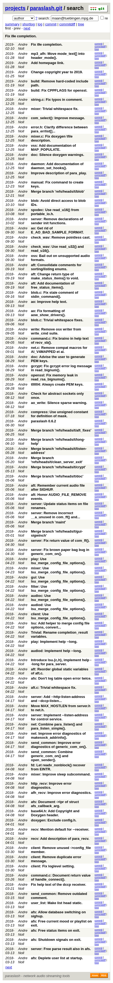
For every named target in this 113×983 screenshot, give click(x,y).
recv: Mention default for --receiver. (60, 829)
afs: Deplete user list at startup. (57, 958)
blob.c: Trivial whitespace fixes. (57, 320)
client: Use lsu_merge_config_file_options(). (58, 616)
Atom (95, 975)
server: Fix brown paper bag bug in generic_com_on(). (60, 552)
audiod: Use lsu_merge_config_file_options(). (58, 607)
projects (15, 8)
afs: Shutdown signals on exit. (56, 940)
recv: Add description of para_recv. (60, 839)
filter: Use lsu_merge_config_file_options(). (58, 588)
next (27, 28)
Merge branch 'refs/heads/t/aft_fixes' (61, 430)
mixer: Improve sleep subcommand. (61, 774)
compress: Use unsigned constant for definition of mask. (59, 414)
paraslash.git (46, 8)
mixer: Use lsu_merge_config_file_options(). (58, 570)
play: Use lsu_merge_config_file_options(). (58, 561)
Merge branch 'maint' (48, 522)
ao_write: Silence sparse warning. (59, 403)
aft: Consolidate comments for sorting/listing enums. (56, 267)
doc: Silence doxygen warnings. (57, 155)
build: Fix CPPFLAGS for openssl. (59, 90)
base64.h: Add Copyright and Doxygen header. (55, 813)
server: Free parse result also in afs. (61, 949)
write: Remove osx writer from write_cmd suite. (56, 331)
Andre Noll (22, 46)
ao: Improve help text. (49, 302)
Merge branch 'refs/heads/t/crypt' (58, 467)
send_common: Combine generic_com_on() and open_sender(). (52, 756)
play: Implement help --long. (54, 642)
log (40, 24)
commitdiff (67, 24)
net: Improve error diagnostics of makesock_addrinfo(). (58, 735)
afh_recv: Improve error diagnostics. (61, 793)
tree (81, 24)
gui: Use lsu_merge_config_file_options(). (58, 579)
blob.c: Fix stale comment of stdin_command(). (54, 294)
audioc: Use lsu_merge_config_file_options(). (58, 598)
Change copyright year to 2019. (57, 72)
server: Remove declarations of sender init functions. (57, 221)
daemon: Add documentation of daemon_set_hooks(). (57, 166)
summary (12, 24)
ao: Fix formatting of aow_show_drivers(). (48, 313)
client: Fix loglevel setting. (53, 866)
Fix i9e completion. (21, 36)
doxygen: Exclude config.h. (53, 820)
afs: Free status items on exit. (55, 930)
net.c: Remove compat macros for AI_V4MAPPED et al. (59, 350)
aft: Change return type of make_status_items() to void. (55, 276)
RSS (103, 975)
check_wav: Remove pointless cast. (60, 237)
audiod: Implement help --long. (56, 651)
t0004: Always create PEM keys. (57, 384)
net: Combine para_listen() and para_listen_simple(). (56, 726)
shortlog (28, 24)
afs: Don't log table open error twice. (61, 678)
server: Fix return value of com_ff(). (60, 541)
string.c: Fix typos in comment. (57, 100)
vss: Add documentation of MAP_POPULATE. (53, 147)
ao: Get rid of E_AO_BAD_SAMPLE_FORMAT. (57, 230)
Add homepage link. (47, 63)
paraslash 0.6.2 (43, 421)
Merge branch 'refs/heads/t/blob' (57, 191)
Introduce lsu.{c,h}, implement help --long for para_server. (61, 662)
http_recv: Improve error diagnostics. (51, 785)
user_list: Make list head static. (56, 903)
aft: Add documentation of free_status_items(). (52, 285)
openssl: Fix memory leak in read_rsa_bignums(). (54, 377)
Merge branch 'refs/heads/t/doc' (57, 476)
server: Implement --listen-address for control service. (59, 717)
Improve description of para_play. (59, 173)
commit (50, 24)
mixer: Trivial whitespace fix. (54, 109)
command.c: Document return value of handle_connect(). (61, 877)
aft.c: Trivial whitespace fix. (53, 688)
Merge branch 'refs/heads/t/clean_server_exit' (57, 460)
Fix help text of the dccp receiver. (58, 884)
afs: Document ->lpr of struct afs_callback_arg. (55, 804)
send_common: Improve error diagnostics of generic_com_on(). (59, 745)
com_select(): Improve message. (58, 118)
